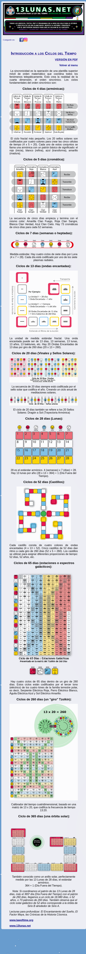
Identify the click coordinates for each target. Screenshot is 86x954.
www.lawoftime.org (21, 920)
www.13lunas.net (20, 925)
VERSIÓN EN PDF (66, 59)
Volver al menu (68, 65)
